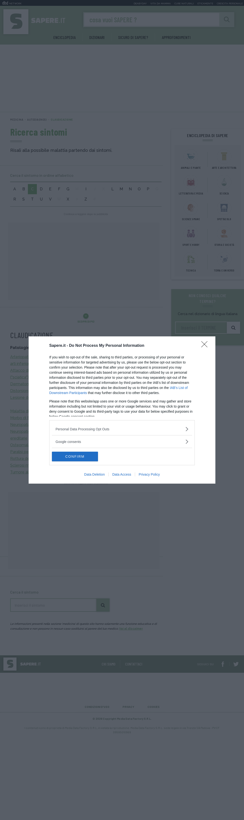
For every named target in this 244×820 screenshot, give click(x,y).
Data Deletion (94, 474)
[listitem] (122, 429)
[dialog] (122, 410)
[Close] (206, 345)
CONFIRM (74, 456)
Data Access (121, 474)
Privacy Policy (149, 474)
